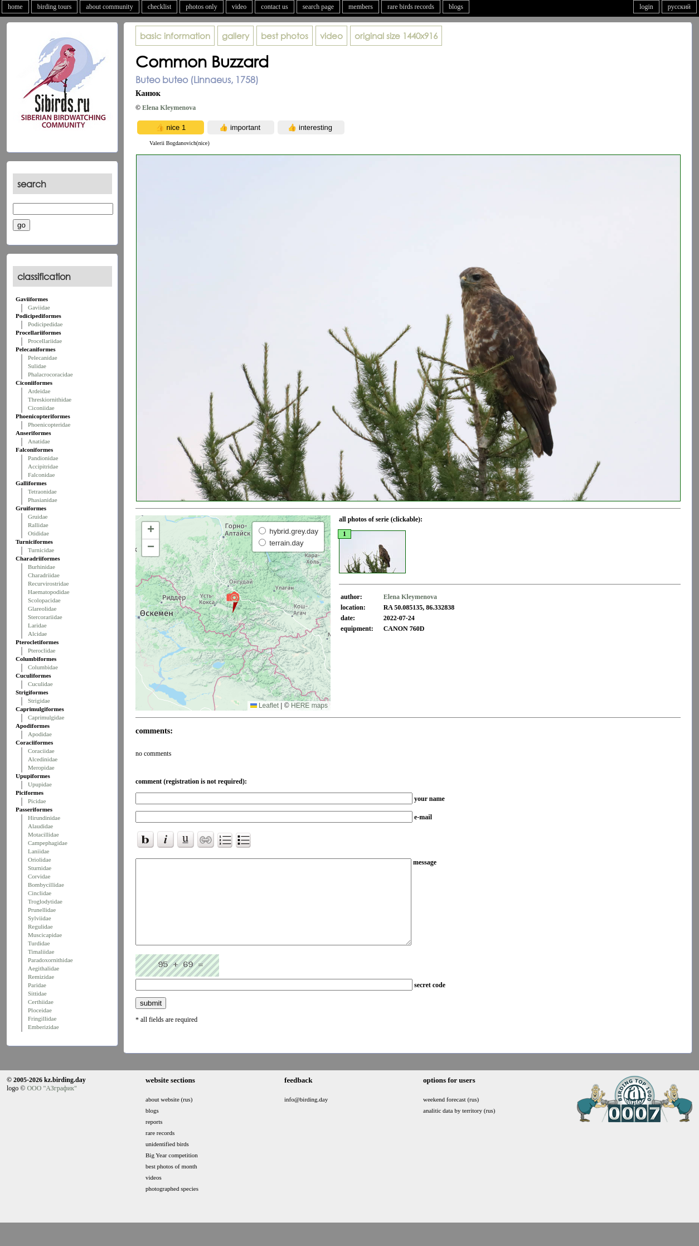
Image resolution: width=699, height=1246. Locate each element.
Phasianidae (42, 499)
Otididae (38, 533)
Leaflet (264, 705)
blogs (456, 7)
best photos (284, 35)
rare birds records (410, 7)
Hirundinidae (44, 817)
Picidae (37, 801)
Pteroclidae (41, 650)
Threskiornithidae (49, 399)
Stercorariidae (45, 617)
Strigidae (39, 700)
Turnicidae (41, 550)
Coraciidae (41, 750)
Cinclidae (39, 893)
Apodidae (40, 734)
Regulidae (40, 926)
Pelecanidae (42, 357)
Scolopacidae (44, 600)
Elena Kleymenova (169, 108)
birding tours (54, 7)
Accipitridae (43, 466)
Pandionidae (43, 458)
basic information (175, 35)
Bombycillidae (46, 884)
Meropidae (41, 767)
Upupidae (40, 784)
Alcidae (37, 633)
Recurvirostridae (48, 583)
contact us (274, 7)
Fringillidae (42, 1018)
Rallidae (38, 524)
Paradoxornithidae (50, 960)
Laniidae (38, 851)
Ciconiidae (41, 407)
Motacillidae (43, 834)
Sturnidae (39, 868)
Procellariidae (45, 340)
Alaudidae (40, 826)
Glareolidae (42, 608)
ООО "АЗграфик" (51, 1105)
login (646, 7)
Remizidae (41, 976)
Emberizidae (43, 1026)
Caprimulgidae (46, 717)
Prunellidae (42, 909)
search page (318, 7)
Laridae (37, 625)
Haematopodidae (49, 591)
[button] (232, 602)
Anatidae (39, 441)
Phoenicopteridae (49, 424)
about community (109, 7)
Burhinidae (41, 566)
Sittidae (37, 993)
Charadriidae (44, 575)
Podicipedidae (45, 324)
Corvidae (39, 876)
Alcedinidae (42, 759)
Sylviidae (39, 918)
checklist (160, 7)
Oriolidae (39, 859)
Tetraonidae (42, 491)
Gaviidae (39, 307)
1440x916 (396, 35)
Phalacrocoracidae (50, 374)
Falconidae (41, 474)
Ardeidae (39, 391)
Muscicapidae (45, 934)
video (239, 7)
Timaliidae (41, 951)
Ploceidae (40, 1010)
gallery (235, 35)
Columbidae (43, 667)
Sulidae (37, 366)
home (15, 7)
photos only (201, 7)
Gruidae (37, 516)
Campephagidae (47, 842)
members (360, 7)
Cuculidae (40, 683)
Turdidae (39, 943)
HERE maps (309, 705)
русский (679, 7)
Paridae (37, 985)
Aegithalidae (43, 968)
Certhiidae (41, 1001)
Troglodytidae (45, 901)
